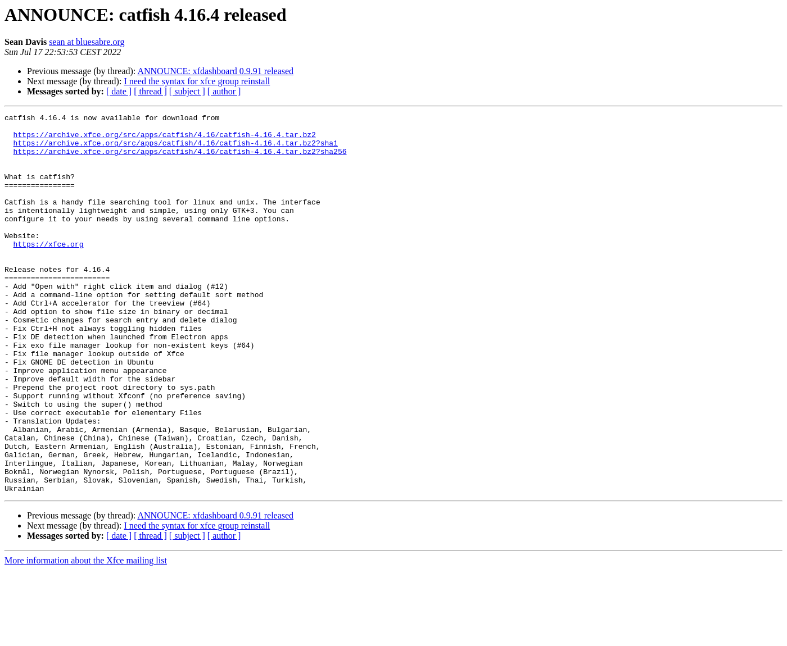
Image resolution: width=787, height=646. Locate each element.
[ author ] (224, 91)
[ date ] (119, 91)
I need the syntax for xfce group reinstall (197, 81)
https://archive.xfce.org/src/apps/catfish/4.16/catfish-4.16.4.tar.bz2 (164, 139)
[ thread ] (150, 91)
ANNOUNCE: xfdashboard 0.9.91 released (215, 71)
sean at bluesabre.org (86, 42)
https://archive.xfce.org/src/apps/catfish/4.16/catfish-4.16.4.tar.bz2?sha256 (180, 159)
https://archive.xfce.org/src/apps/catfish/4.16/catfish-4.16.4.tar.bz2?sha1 (175, 149)
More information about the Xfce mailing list (85, 636)
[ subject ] (187, 91)
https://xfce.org (48, 271)
